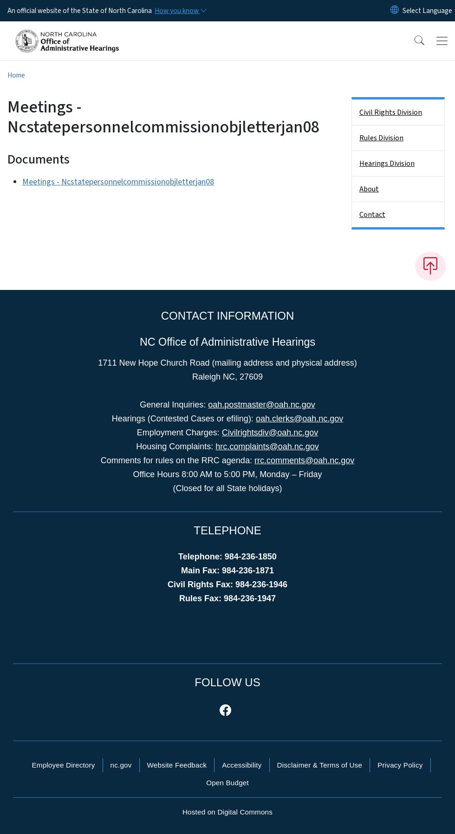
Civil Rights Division (390, 112)
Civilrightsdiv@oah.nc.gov (270, 432)
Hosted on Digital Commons (227, 812)
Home (16, 75)
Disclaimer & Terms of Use (320, 765)
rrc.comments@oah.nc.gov (304, 460)
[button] (413, 41)
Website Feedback (177, 765)
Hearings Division (387, 163)
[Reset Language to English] (394, 11)
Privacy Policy (399, 765)
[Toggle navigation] (442, 41)
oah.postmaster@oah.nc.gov (261, 404)
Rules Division (381, 138)
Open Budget (227, 783)
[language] (427, 11)
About (369, 189)
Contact (372, 215)
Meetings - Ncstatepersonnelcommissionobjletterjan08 (118, 182)
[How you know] (180, 11)
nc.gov (121, 765)
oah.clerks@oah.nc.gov (299, 418)
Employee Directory (63, 765)
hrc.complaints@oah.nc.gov (266, 446)
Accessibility (241, 765)
